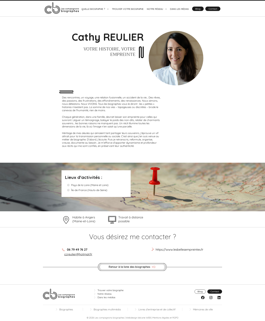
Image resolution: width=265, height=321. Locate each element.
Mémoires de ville (203, 309)
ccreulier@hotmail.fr (78, 254)
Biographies (66, 309)
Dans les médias (179, 9)
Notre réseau (155, 9)
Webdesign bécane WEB (138, 317)
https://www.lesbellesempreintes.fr (179, 249)
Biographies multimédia (107, 309)
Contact (213, 8)
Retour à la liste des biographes (132, 267)
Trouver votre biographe (127, 9)
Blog (197, 8)
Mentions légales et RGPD (165, 317)
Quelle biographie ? (93, 9)
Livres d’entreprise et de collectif (156, 309)
